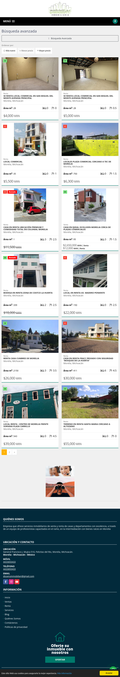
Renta (8, 605)
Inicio (7, 597)
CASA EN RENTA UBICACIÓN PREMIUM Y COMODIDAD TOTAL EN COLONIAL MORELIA (25, 228)
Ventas (8, 601)
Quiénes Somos (13, 618)
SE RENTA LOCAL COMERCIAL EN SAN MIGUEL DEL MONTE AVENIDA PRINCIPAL (28, 97)
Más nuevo (9, 50)
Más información (64, 673)
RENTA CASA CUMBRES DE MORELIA (21, 358)
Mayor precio (44, 50)
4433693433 (9, 561)
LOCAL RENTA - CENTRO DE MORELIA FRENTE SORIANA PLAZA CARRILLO (25, 425)
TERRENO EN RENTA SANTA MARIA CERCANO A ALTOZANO (87, 425)
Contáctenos (11, 622)
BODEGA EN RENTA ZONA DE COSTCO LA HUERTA (28, 293)
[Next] (14, 452)
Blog (7, 614)
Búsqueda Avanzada (59, 38)
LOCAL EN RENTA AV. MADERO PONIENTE (84, 293)
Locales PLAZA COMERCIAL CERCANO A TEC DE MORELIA (87, 163)
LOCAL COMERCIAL (12, 162)
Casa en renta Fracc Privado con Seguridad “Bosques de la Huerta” (88, 359)
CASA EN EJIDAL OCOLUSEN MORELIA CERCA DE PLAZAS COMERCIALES (87, 228)
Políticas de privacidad (16, 626)
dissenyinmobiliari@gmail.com (18, 576)
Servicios (9, 610)
